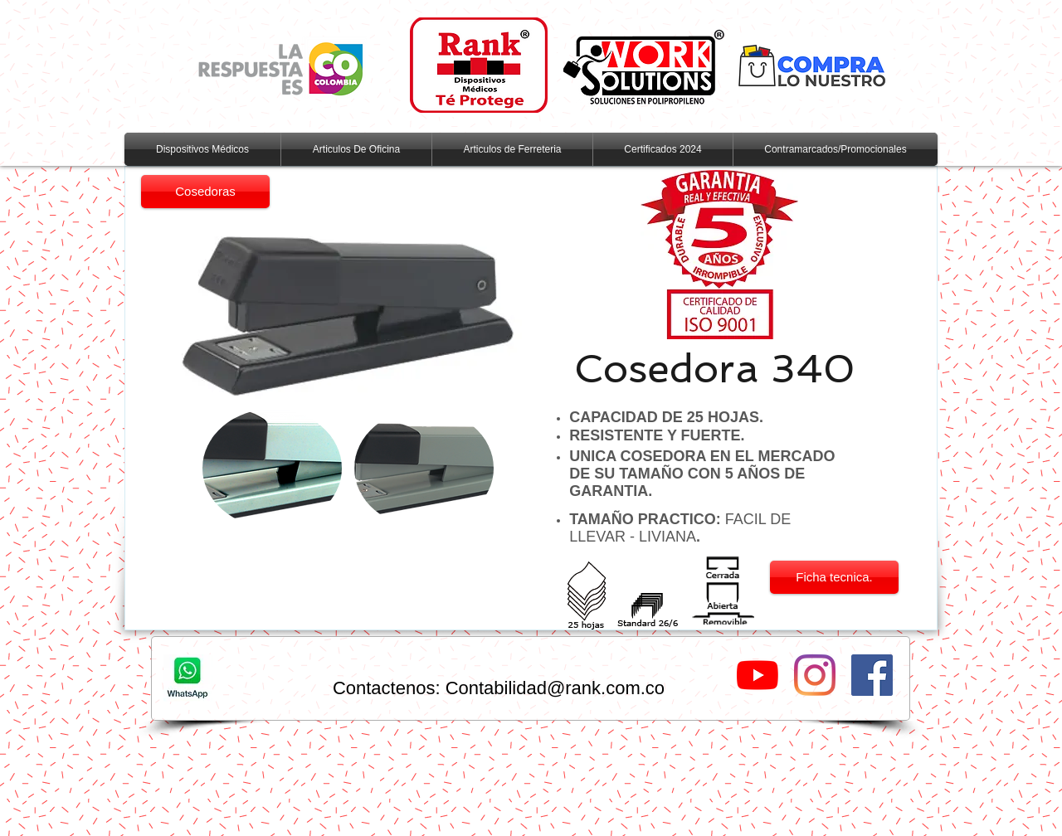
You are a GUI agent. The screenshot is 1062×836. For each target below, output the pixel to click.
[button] (272, 468)
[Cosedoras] (205, 191)
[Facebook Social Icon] (872, 675)
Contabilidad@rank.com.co (555, 688)
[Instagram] (814, 675)
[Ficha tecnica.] (834, 577)
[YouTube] (757, 675)
